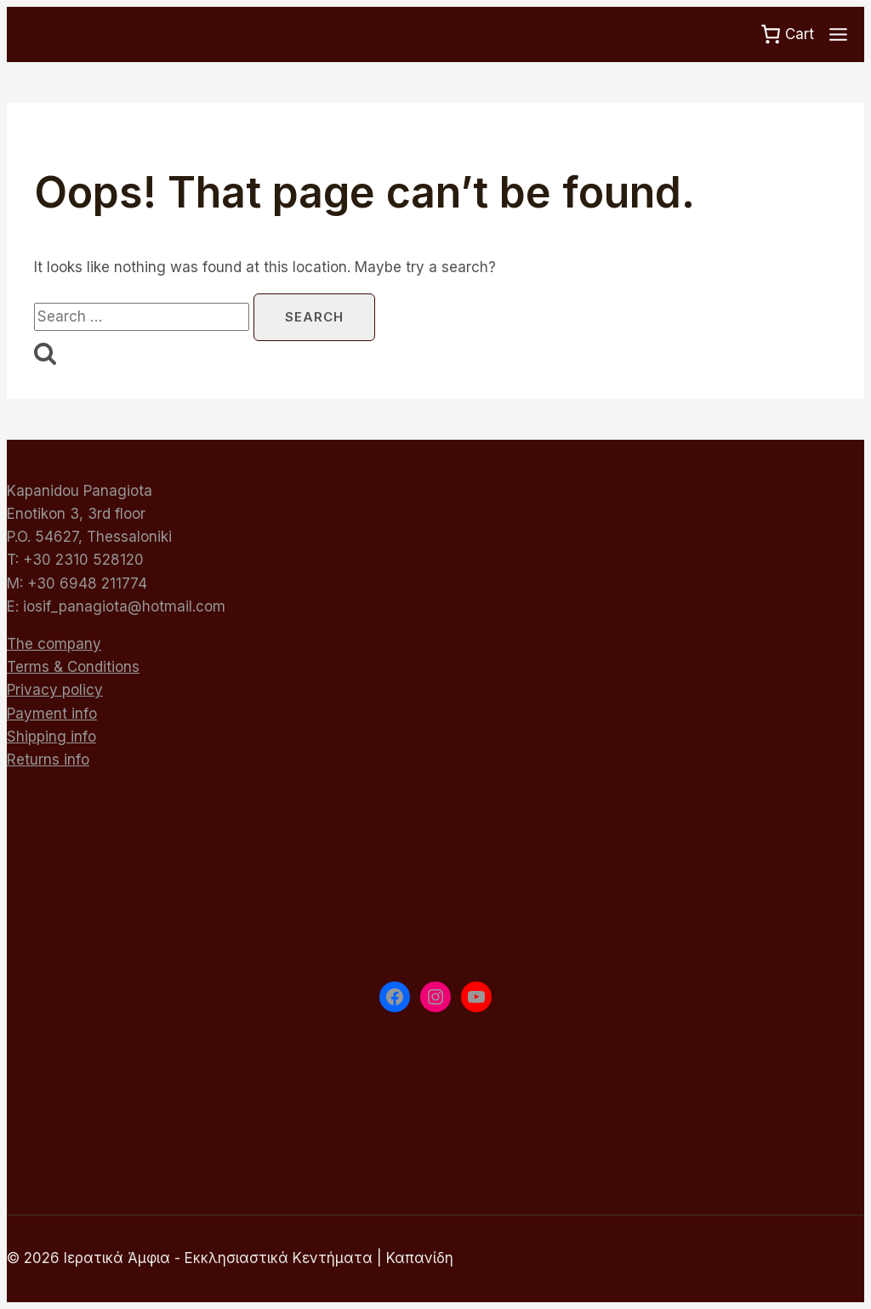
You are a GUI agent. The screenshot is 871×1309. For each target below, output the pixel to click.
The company (54, 643)
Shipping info (51, 736)
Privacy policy (55, 689)
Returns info (48, 759)
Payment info (52, 713)
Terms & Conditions (73, 666)
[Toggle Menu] (838, 34)
